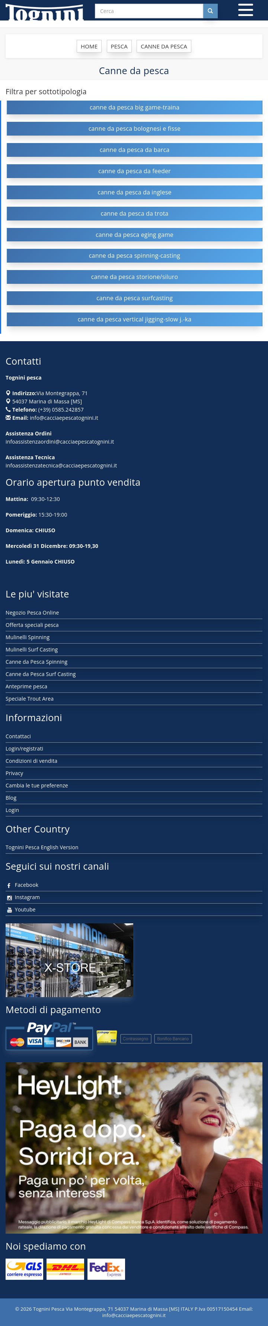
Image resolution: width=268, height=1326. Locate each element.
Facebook (22, 884)
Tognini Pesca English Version (42, 847)
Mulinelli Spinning (28, 637)
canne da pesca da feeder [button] (134, 171)
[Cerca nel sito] (210, 11)
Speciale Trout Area (30, 698)
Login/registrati (24, 748)
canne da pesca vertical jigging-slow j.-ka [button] (135, 319)
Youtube (21, 909)
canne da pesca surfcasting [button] (134, 298)
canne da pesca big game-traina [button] (134, 107)
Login (12, 809)
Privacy (14, 773)
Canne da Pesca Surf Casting (41, 674)
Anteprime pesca (26, 686)
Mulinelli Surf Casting (32, 649)
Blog (11, 797)
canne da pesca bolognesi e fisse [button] (135, 128)
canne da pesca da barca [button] (135, 150)
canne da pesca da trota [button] (134, 213)
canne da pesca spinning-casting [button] (134, 255)
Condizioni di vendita (31, 760)
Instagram (23, 897)
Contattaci (18, 736)
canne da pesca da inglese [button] (134, 192)
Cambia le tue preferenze (37, 785)
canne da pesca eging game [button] (134, 235)
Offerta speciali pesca (32, 624)
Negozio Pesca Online (32, 612)
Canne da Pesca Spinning (36, 661)
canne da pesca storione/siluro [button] (134, 277)
